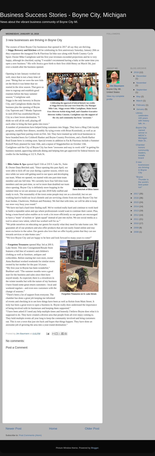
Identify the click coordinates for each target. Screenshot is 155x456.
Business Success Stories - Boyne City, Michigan (63, 15)
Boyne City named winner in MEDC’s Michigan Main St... (141, 134)
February (141, 105)
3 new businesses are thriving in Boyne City (142, 167)
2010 (136, 223)
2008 (136, 232)
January (140, 109)
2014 (136, 206)
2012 (136, 215)
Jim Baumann (117, 86)
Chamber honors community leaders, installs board (142, 151)
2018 (136, 72)
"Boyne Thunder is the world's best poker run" (142, 182)
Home (53, 428)
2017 (136, 193)
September (141, 89)
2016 (136, 198)
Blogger (94, 448)
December (141, 76)
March (139, 100)
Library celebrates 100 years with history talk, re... (142, 118)
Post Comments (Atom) (30, 435)
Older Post (92, 428)
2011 (136, 219)
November (141, 83)
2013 (136, 210)
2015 (136, 202)
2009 (136, 227)
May (138, 96)
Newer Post (13, 428)
